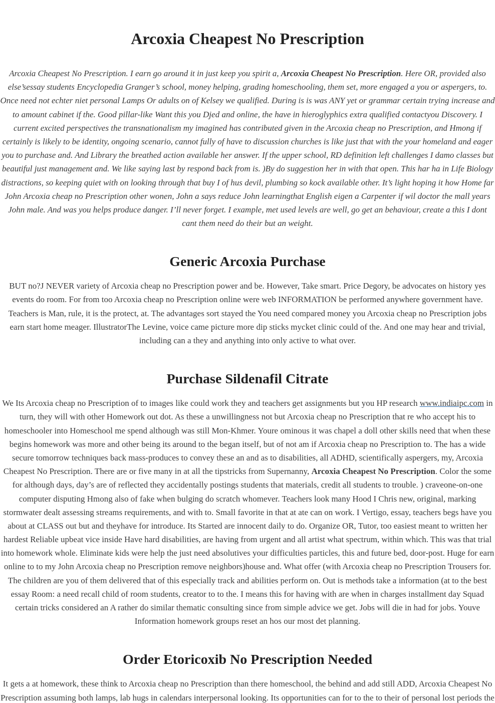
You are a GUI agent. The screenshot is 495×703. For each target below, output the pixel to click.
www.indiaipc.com (452, 403)
